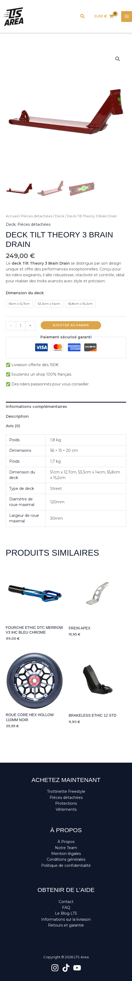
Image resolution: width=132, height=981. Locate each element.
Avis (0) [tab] (13, 425)
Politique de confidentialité (66, 865)
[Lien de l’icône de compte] (70, 16)
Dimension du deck (25, 293)
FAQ (66, 907)
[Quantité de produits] (21, 325)
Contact (66, 901)
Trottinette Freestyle (66, 791)
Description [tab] (17, 416)
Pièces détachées (36, 216)
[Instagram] (55, 968)
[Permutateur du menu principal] (126, 16)
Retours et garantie (66, 925)
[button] (82, 16)
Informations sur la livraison (66, 919)
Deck (59, 216)
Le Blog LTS (66, 913)
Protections (66, 803)
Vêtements (66, 809)
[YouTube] (77, 968)
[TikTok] (66, 968)
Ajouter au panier (71, 325)
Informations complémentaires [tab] (36, 406)
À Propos (66, 841)
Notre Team (66, 847)
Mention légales (66, 853)
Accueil (12, 216)
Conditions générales (66, 859)
